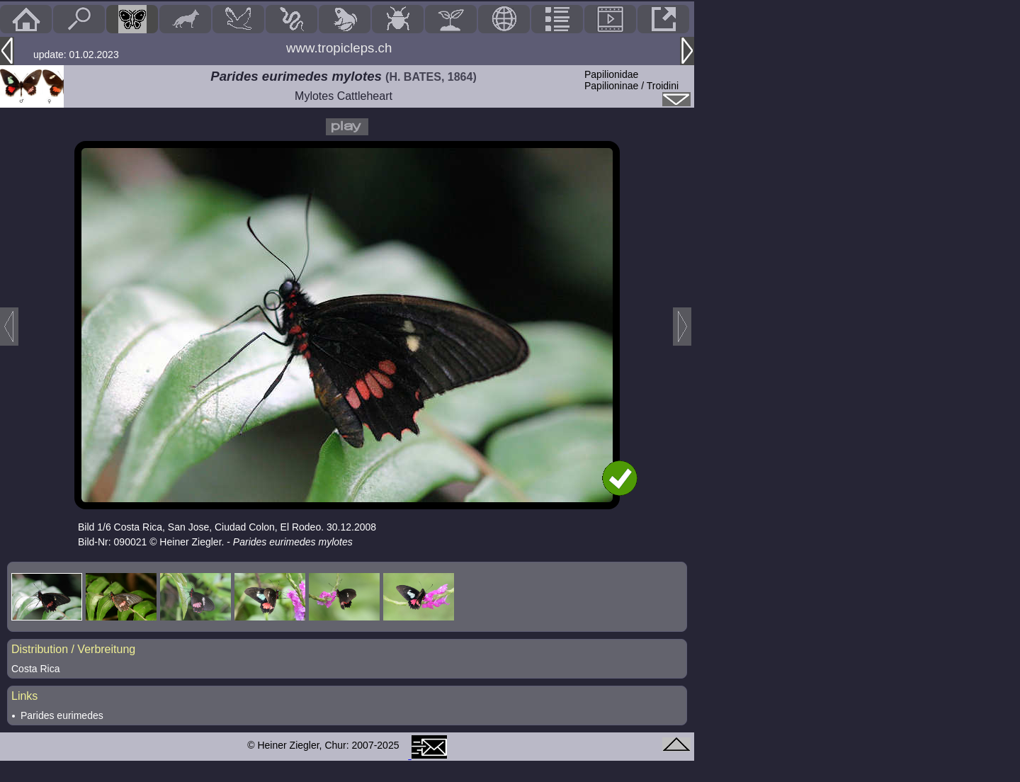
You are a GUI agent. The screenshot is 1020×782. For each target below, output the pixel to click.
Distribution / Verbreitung (73, 649)
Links (24, 696)
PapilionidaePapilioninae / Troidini (631, 80)
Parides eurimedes (62, 715)
